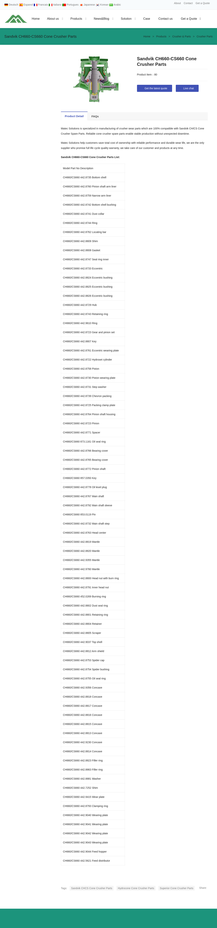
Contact (188, 3)
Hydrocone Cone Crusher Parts (136, 888)
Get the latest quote (156, 88)
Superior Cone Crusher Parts (176, 888)
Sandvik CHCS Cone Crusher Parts (91, 888)
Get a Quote (203, 3)
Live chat (188, 88)
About (177, 3)
